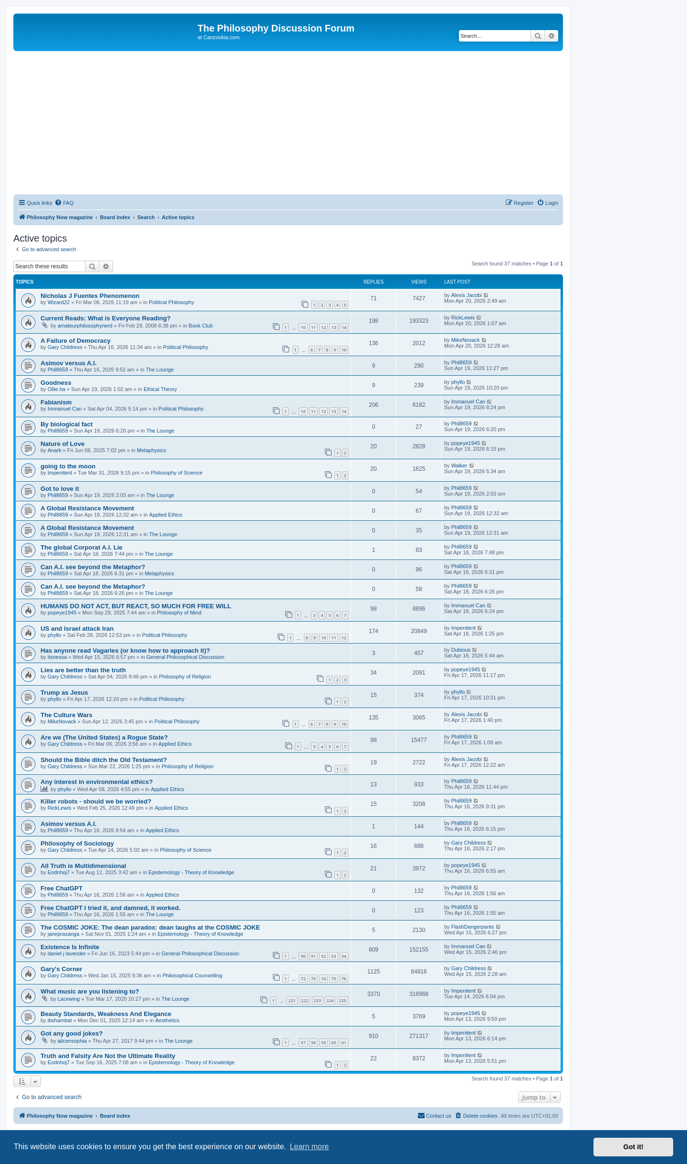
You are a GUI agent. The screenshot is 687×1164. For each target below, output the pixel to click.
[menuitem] (63, 203)
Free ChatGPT (62, 888)
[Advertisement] (288, 123)
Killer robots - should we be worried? (96, 801)
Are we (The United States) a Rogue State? (104, 737)
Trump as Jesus (64, 692)
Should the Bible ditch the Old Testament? (104, 759)
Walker (459, 465)
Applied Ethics (166, 515)
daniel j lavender (67, 953)
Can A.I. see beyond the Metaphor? (93, 567)
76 (344, 978)
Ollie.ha (56, 389)
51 (313, 956)
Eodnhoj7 (59, 872)
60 (333, 1042)
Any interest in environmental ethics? (97, 781)
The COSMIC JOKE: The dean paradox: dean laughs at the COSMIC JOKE (150, 927)
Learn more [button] (309, 1147)
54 (344, 956)
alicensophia (72, 1041)
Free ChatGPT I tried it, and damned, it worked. (110, 907)
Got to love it (60, 488)
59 (323, 1042)
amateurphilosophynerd (85, 325)
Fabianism (56, 402)
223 (317, 1000)
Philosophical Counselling (192, 975)
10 (303, 327)
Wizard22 (59, 302)
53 (333, 956)
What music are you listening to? (90, 991)
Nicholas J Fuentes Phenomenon (90, 295)
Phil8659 (58, 369)
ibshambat (60, 1020)
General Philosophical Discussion (185, 657)
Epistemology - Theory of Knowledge (191, 872)
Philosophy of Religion (185, 676)
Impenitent (60, 473)
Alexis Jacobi (466, 295)
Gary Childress (65, 347)
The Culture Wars (67, 715)
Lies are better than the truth (83, 670)
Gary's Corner (61, 969)
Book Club (200, 325)
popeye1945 (465, 443)
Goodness (56, 382)
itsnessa (57, 657)
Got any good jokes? (72, 1033)
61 (344, 1042)
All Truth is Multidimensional (83, 865)
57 (303, 1042)
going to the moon (68, 466)
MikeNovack (465, 340)
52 (323, 956)
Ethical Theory (160, 389)
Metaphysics (151, 450)
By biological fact (67, 424)
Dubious (460, 650)
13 (333, 327)
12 (323, 327)
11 (313, 327)
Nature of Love (62, 443)
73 (313, 978)
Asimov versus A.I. (69, 363)
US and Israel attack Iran (77, 628)
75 (333, 978)
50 (303, 956)
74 (323, 978)
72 (303, 978)
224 (329, 1000)
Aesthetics (167, 1020)
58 (313, 1042)
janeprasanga (64, 934)
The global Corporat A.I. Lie (82, 547)
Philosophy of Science (176, 473)
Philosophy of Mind (179, 612)
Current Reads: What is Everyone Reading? (106, 318)
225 (342, 1000)
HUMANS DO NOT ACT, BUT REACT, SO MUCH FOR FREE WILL (136, 606)
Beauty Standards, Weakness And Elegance (106, 1013)
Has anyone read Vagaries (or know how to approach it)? (125, 650)
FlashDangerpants (472, 927)
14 (344, 327)
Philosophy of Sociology (77, 843)
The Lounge (160, 369)
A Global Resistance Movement (87, 508)
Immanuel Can (65, 409)
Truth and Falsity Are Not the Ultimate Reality (108, 1055)
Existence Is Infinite (70, 947)
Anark (55, 450)
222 (304, 1000)
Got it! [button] (634, 1147)
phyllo (458, 382)
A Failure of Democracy (76, 340)
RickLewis (463, 317)
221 (291, 1000)
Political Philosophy (171, 302)
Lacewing (69, 999)
